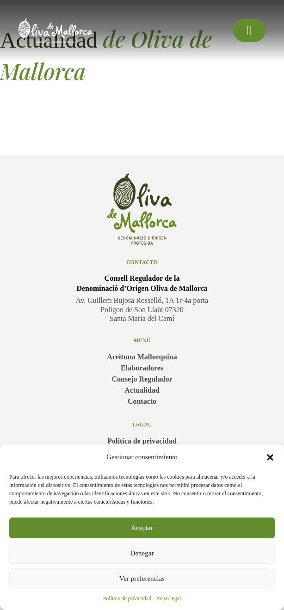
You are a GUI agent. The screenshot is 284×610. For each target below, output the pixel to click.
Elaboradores (142, 368)
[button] (270, 457)
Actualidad (142, 390)
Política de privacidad (127, 598)
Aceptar (142, 527)
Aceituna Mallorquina (142, 357)
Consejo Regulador (141, 379)
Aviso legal (168, 598)
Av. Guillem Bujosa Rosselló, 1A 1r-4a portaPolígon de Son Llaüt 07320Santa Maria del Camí (142, 309)
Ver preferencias (142, 578)
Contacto (142, 401)
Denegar (142, 553)
